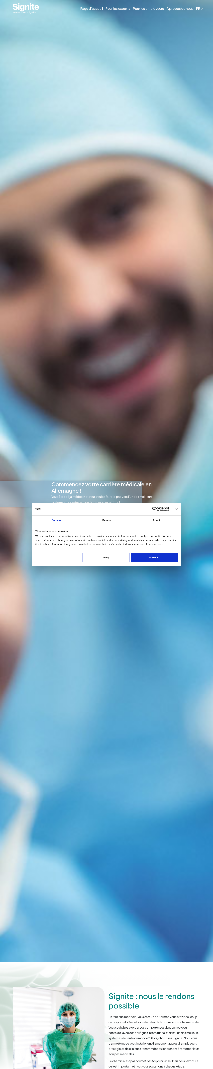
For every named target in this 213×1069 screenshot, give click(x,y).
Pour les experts (118, 8)
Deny (106, 557)
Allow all (154, 557)
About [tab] (156, 520)
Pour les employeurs (148, 8)
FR (198, 8)
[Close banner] (176, 509)
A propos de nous (180, 8)
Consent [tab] (57, 520)
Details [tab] (106, 520)
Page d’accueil (91, 8)
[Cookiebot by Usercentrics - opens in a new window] (154, 509)
